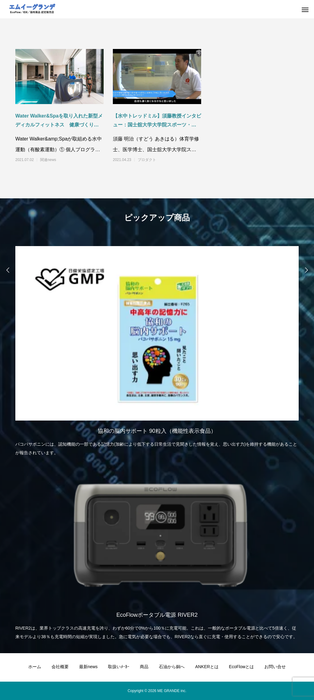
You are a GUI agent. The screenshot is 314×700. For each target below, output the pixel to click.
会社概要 (60, 666)
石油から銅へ (172, 666)
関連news (48, 160)
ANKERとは (206, 666)
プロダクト (147, 160)
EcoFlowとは (241, 666)
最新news (88, 666)
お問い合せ (275, 666)
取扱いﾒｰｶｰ (118, 666)
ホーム (34, 666)
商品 (144, 666)
